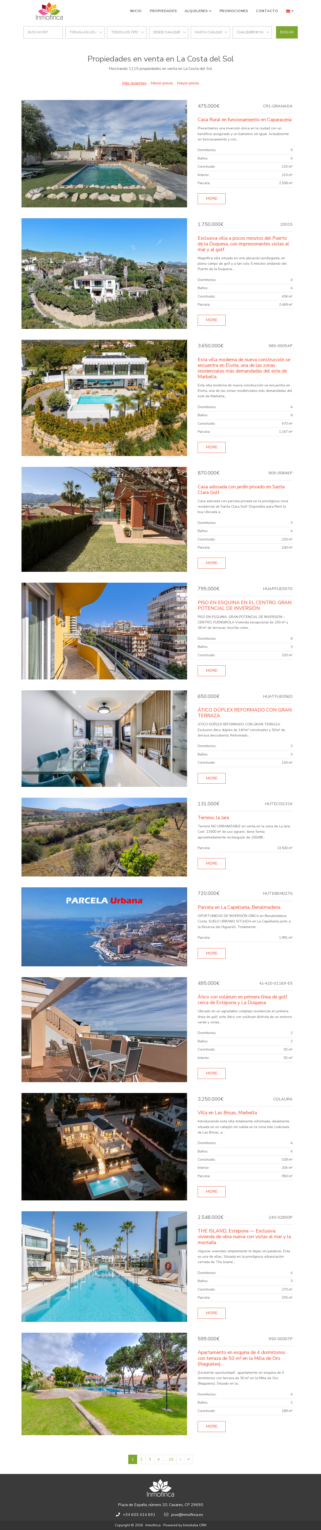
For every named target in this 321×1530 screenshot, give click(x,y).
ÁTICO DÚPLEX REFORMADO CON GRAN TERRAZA (245, 713)
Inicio (136, 11)
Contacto (267, 11)
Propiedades (163, 11)
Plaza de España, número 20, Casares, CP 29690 (160, 1505)
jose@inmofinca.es (187, 1514)
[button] (290, 11)
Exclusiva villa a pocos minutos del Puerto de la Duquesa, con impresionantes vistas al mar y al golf (243, 244)
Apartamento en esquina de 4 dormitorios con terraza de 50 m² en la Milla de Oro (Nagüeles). (241, 1358)
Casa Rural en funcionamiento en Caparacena (245, 120)
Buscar (287, 32)
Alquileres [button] (196, 11)
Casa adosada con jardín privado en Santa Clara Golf (241, 490)
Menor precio (161, 83)
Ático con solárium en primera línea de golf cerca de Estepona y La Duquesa (242, 1000)
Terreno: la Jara (213, 818)
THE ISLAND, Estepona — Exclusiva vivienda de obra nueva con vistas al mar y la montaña (244, 1237)
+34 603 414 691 (139, 1514)
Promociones (233, 11)
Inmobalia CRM (194, 1525)
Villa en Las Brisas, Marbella (227, 1113)
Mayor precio (188, 83)
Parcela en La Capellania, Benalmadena (239, 907)
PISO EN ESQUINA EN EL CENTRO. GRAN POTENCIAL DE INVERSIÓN (245, 605)
